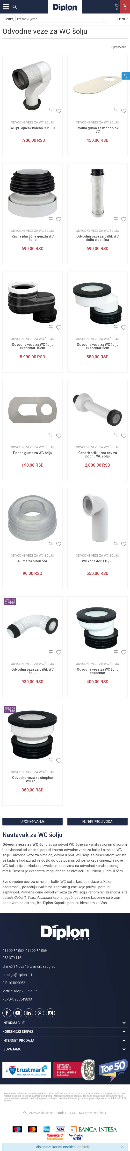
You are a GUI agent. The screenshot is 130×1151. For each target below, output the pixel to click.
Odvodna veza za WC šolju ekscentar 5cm (97, 346)
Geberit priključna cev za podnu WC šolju (97, 454)
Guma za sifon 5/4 (32, 561)
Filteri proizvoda (97, 822)
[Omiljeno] (116, 7)
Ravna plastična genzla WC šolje (33, 238)
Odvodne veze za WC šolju (32, 122)
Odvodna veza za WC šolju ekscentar (97, 671)
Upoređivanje (33, 822)
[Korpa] (125, 12)
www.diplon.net (43, 1113)
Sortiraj (9, 19)
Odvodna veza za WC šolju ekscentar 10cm (32, 346)
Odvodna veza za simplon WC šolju (32, 779)
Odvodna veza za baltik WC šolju (32, 671)
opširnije (84, 1147)
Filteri (122, 19)
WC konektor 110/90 (97, 561)
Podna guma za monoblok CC (97, 129)
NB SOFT (71, 1113)
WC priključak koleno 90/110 (32, 128)
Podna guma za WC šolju (32, 453)
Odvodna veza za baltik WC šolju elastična (97, 238)
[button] (14, 7)
